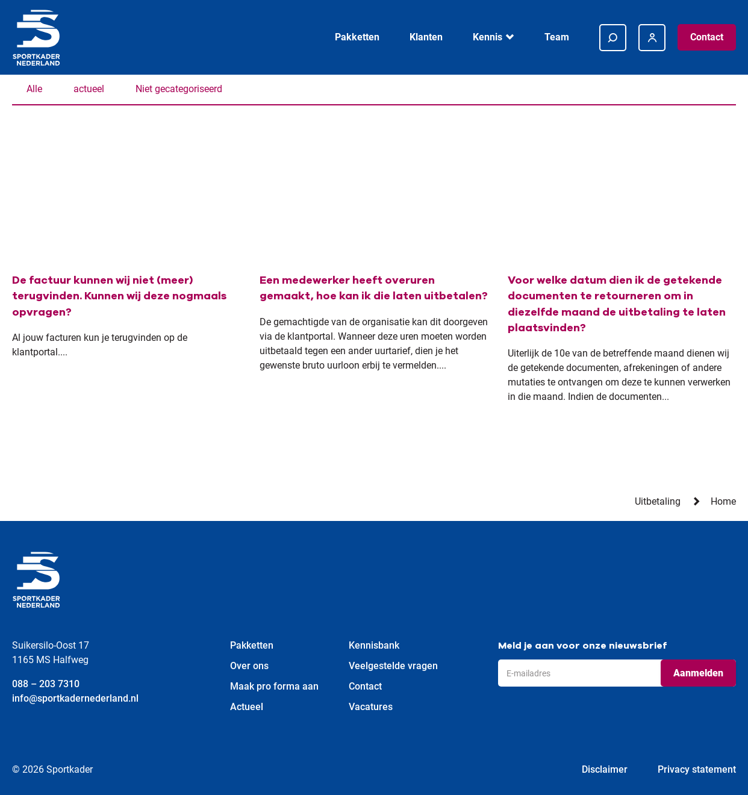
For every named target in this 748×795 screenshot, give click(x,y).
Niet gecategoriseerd (179, 89)
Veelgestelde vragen (393, 666)
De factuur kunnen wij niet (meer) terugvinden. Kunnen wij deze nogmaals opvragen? (119, 296)
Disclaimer (605, 769)
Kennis (487, 37)
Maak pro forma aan (274, 686)
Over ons (249, 666)
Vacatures (371, 706)
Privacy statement (697, 769)
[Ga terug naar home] (36, 37)
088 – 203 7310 (45, 684)
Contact (706, 37)
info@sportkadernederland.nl (75, 698)
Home (723, 501)
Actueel (246, 706)
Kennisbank (374, 645)
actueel (88, 89)
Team (556, 37)
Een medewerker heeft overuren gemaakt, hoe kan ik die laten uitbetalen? (374, 288)
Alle (34, 89)
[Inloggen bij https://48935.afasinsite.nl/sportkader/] (651, 37)
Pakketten (357, 37)
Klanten (426, 37)
